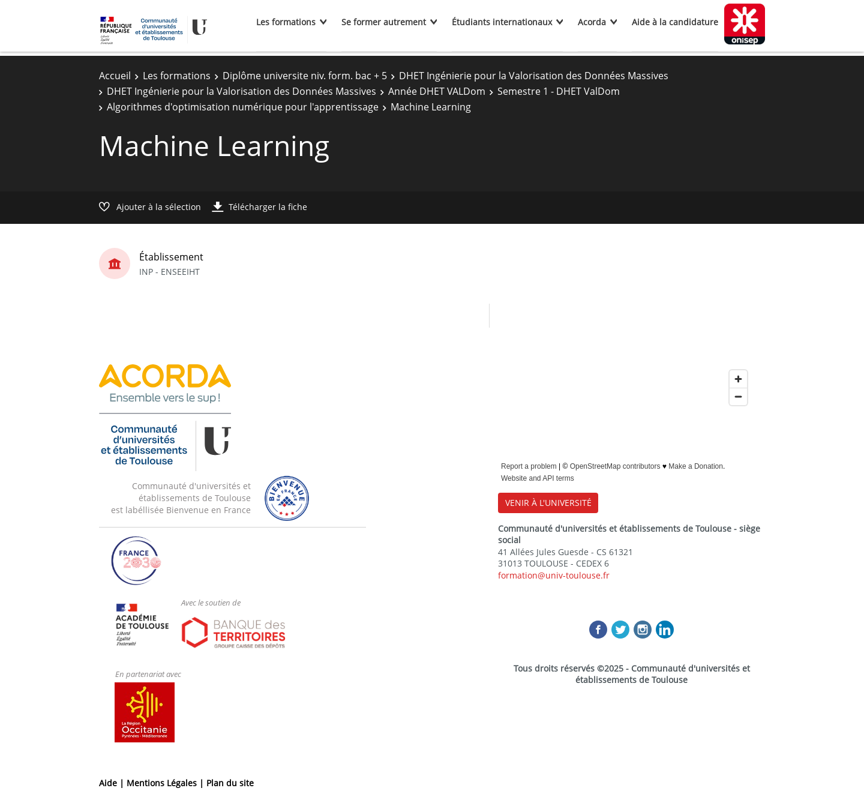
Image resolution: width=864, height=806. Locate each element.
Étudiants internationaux (502, 22)
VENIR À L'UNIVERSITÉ (548, 502)
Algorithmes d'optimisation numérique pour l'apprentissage (243, 106)
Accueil (115, 75)
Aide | (113, 783)
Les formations (286, 22)
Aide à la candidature (675, 22)
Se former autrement (383, 22)
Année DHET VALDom (436, 91)
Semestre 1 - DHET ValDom (558, 91)
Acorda (592, 22)
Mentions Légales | (166, 783)
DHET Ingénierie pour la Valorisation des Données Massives (533, 75)
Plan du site (230, 783)
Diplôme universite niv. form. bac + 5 (305, 75)
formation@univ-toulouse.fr (554, 575)
